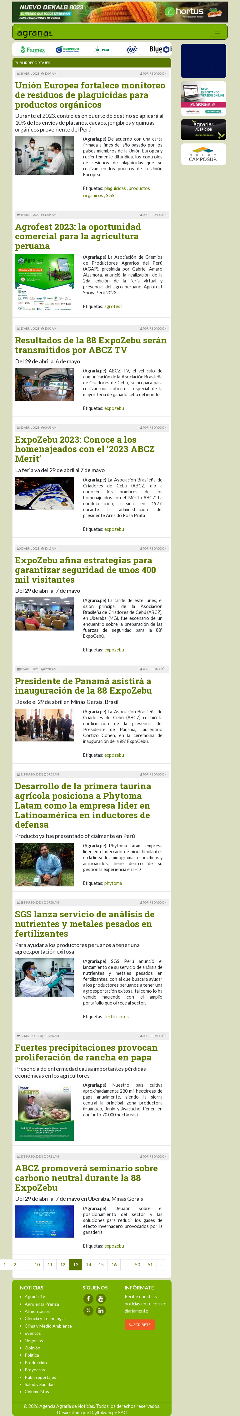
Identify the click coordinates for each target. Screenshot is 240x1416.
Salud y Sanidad (40, 1384)
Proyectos (35, 1369)
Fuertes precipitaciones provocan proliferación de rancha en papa (86, 1052)
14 (88, 1264)
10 (37, 1264)
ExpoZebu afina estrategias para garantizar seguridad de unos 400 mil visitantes (85, 569)
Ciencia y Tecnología (45, 1318)
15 (101, 1264)
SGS (110, 195)
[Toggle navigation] (217, 32)
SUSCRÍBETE (140, 1324)
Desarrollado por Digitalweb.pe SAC (92, 1412)
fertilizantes (116, 1016)
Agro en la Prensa (42, 1304)
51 (150, 1264)
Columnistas (37, 1391)
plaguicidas (115, 188)
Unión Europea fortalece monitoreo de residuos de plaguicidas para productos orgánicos (90, 94)
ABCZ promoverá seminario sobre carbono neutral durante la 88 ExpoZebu (86, 1177)
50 (137, 1264)
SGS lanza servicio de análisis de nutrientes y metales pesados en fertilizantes (85, 923)
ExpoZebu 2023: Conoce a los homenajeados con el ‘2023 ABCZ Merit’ (85, 449)
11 (50, 1264)
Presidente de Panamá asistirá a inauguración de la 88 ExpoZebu (83, 685)
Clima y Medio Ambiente (48, 1326)
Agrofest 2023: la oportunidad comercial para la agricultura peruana (78, 236)
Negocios (34, 1340)
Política (32, 1355)
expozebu (114, 408)
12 (62, 1264)
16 (114, 1264)
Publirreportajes (40, 1377)
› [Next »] (161, 1264)
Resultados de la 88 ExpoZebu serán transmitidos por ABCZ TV (91, 345)
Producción (36, 1362)
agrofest (113, 306)
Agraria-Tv (35, 1296)
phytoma (113, 883)
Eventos (33, 1333)
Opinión (32, 1347)
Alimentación (37, 1311)
